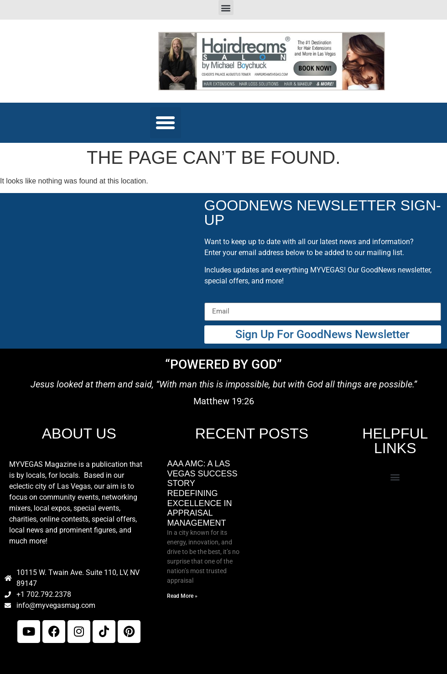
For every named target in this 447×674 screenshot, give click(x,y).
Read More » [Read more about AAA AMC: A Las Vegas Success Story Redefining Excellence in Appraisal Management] (182, 596)
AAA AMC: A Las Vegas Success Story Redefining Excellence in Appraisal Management (202, 493)
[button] (226, 7)
